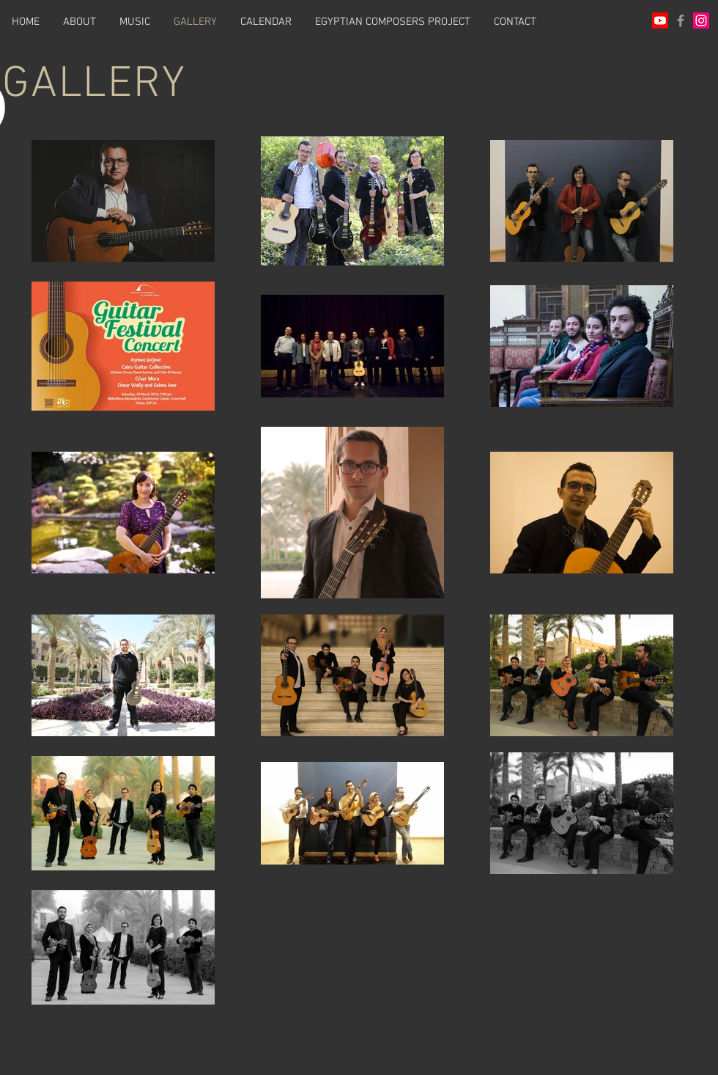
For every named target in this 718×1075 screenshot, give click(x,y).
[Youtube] (660, 20)
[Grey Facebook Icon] (681, 20)
